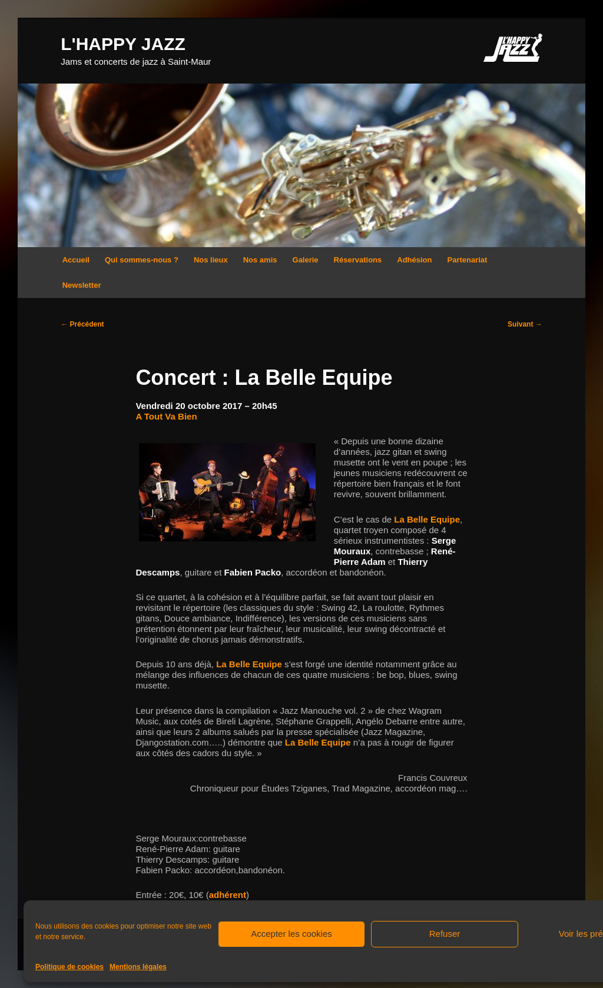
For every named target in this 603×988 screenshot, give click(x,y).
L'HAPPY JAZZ (123, 44)
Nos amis (260, 259)
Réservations (358, 259)
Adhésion (414, 259)
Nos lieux (211, 259)
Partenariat (468, 259)
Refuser (444, 934)
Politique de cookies (69, 967)
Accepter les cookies (291, 934)
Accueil (76, 259)
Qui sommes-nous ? (141, 259)
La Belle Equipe (427, 519)
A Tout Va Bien (166, 416)
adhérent (227, 895)
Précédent (82, 324)
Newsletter (81, 285)
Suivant (525, 324)
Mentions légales (138, 967)
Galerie (306, 259)
